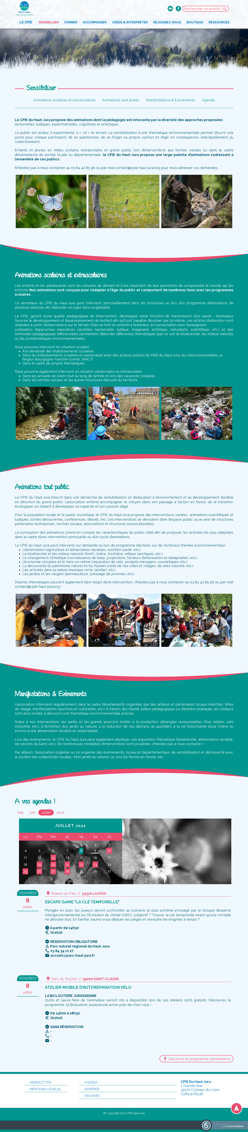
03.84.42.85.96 (192, 1094)
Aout (60, 812)
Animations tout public (120, 100)
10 (109, 851)
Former (70, 22)
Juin (32, 812)
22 (81, 864)
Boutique (195, 22)
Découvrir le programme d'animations (196, 1058)
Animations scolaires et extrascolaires (64, 100)
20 (53, 864)
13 (53, 858)
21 (67, 864)
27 (53, 871)
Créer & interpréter (130, 22)
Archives (89, 1096)
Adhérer (89, 1089)
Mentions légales (42, 1089)
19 (39, 864)
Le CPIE (26, 22)
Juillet (46, 812)
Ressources (219, 22)
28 (67, 871)
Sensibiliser (49, 22)
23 (95, 864)
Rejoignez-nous (167, 22)
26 (39, 871)
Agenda (208, 100)
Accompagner (95, 22)
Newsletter (37, 1082)
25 (25, 871)
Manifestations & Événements (170, 100)
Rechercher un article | (205, 9)
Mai (20, 812)
